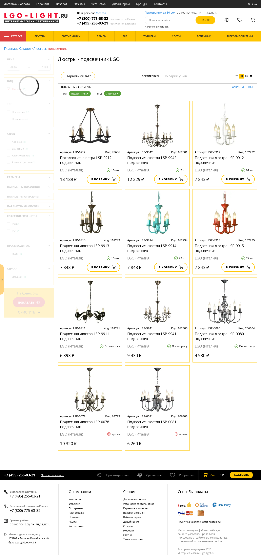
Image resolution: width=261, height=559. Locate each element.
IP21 (16, 231)
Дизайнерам (121, 4)
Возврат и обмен (133, 512)
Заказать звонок (52, 475)
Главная (10, 48)
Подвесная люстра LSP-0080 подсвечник (219, 336)
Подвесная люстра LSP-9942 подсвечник (151, 160)
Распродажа (76, 512)
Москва (101, 13)
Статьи (127, 535)
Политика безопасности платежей (199, 522)
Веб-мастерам (132, 517)
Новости (128, 530)
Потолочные (21, 119)
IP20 (16, 224)
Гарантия (42, 4)
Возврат (61, 4)
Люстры (39, 48)
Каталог (13, 36)
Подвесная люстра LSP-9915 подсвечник (219, 248)
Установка (98, 4)
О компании (80, 491)
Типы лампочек (133, 539)
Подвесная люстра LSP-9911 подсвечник (84, 336)
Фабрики (74, 504)
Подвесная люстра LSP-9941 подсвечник (151, 336)
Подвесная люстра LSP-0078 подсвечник (84, 424)
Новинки (74, 517)
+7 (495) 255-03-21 (106, 23)
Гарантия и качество (136, 508)
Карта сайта (76, 526)
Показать (29, 302)
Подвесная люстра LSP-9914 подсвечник (151, 248)
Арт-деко (19, 141)
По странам (76, 508)
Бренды (141, 4)
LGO (17, 254)
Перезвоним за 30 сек (160, 12)
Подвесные (20, 112)
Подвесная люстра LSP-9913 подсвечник (84, 248)
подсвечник (79, 93)
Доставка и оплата (17, 4)
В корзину (103, 179)
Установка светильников (138, 504)
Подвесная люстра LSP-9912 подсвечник (219, 160)
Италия (19, 276)
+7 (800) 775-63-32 (106, 18)
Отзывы (79, 4)
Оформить (241, 475)
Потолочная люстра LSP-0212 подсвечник (86, 160)
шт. (210, 475)
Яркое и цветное (24, 162)
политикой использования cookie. (201, 541)
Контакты (160, 4)
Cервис (129, 491)
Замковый (20, 148)
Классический (23, 155)
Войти (252, 4)
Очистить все (243, 87)
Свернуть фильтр (78, 76)
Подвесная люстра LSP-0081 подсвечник (151, 424)
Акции (73, 521)
